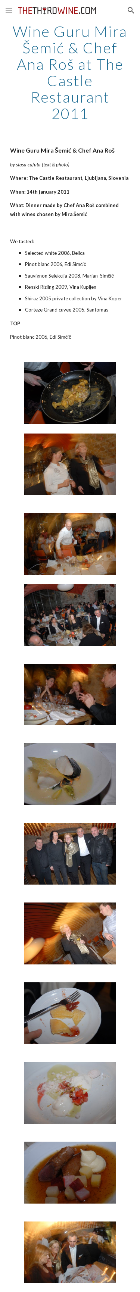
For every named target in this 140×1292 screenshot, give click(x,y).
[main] (70, 72)
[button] (9, 10)
